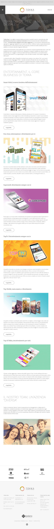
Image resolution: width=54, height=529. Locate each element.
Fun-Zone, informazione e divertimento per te (19, 134)
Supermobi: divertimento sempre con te (17, 185)
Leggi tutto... (9, 127)
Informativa (29, 3)
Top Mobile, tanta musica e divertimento (18, 289)
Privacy (30, 521)
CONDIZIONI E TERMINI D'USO (21, 521)
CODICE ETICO (36, 521)
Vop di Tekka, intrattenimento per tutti (17, 341)
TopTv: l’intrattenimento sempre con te (17, 236)
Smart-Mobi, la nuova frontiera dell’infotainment (20, 82)
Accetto (24, 3)
